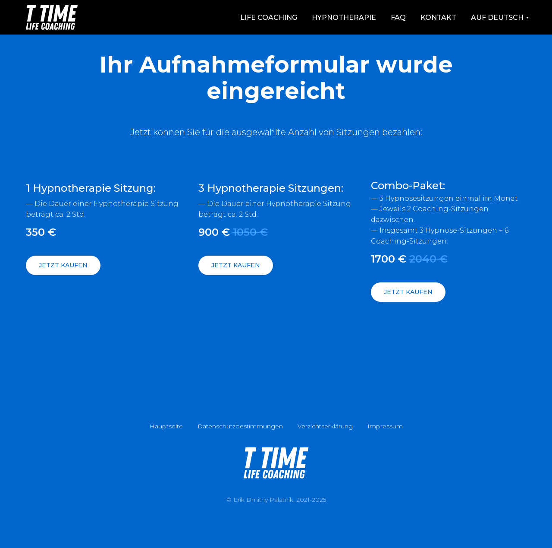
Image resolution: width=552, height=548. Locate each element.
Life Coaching (268, 17)
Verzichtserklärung (325, 426)
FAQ (398, 17)
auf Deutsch (497, 17)
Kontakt (438, 17)
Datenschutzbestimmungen (240, 426)
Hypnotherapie (344, 17)
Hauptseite (166, 426)
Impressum (385, 426)
